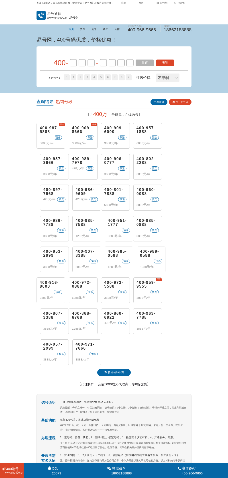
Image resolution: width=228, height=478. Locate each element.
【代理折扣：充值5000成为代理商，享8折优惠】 (114, 323)
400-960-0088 (81, 192)
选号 (94, 29)
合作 (117, 29)
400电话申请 (102, 425)
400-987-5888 (49, 130)
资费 (82, 29)
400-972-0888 (81, 254)
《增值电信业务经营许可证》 (120, 458)
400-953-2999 (81, 223)
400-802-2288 (112, 161)
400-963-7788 (112, 285)
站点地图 (167, 448)
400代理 (150, 448)
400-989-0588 (176, 223)
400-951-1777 (176, 192)
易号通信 (57, 425)
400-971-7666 (176, 285)
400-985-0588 (144, 223)
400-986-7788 (112, 192)
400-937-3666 (176, 130)
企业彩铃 (133, 448)
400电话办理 (84, 425)
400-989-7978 (49, 161)
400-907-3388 (112, 223)
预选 (57, 137)
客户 (105, 29)
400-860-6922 (81, 285)
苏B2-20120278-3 (146, 458)
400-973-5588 (112, 254)
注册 (123, 3)
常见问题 (117, 448)
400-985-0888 (49, 223)
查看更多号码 (114, 311)
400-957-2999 (144, 285)
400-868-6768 (49, 285)
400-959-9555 (144, 254)
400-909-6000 (112, 130)
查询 (165, 62)
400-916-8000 (49, 254)
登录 (141, 3)
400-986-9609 (176, 161)
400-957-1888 (144, 130)
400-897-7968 (144, 161)
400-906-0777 (81, 161)
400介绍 (179, 3)
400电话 (70, 425)
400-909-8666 (81, 130)
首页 (71, 29)
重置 (145, 62)
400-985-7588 (144, 192)
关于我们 (162, 3)
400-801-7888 (49, 192)
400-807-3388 (176, 254)
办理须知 (159, 102)
